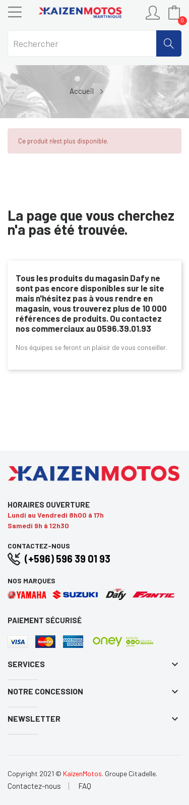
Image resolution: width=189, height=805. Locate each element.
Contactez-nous (34, 786)
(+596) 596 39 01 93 (67, 558)
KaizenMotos (82, 773)
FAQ (84, 786)
